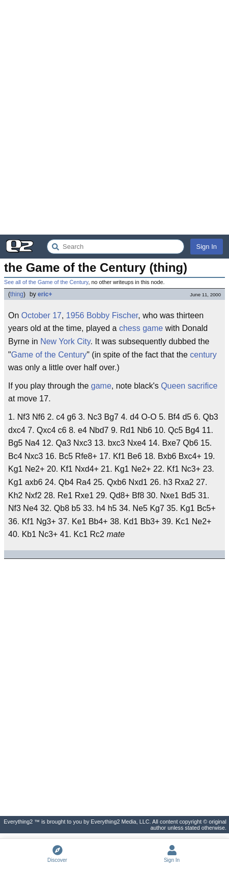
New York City (65, 341)
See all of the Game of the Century (46, 282)
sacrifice (203, 385)
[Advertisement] (114, 117)
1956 (75, 315)
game (152, 328)
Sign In (206, 246)
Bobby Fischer (112, 315)
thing (16, 294)
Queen (173, 385)
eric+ (45, 294)
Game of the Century (49, 354)
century (203, 354)
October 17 (41, 315)
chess (129, 328)
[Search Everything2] (115, 246)
